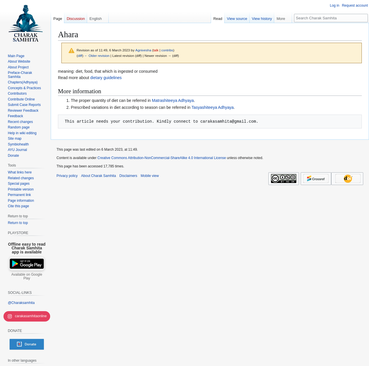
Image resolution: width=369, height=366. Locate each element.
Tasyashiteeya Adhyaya (212, 107)
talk (156, 50)
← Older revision (97, 55)
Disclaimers (128, 176)
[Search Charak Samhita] (331, 18)
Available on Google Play (26, 276)
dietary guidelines (106, 77)
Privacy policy (67, 176)
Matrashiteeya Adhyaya (173, 100)
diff (80, 55)
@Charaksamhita (21, 303)
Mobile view (150, 176)
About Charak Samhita (98, 176)
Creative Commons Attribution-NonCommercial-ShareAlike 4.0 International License (161, 158)
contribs (167, 50)
